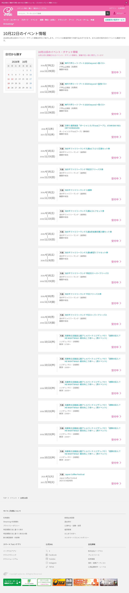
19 (12, 83)
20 (16, 83)
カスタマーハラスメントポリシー (76, 537)
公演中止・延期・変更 (72, 525)
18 (9, 83)
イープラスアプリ (9, 551)
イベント (34, 19)
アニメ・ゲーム (82, 19)
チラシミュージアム (10, 559)
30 (20, 70)
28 (12, 70)
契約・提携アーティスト (97, 563)
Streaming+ (8, 24)
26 (12, 87)
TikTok (51, 567)
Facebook (52, 555)
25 (9, 87)
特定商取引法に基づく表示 (13, 529)
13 (16, 79)
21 (20, 83)
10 (31, 74)
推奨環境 (67, 529)
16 (27, 79)
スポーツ (24, 19)
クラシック (62, 19)
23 (27, 83)
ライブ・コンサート (11, 19)
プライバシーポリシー (11, 525)
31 (31, 87)
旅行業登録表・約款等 (11, 537)
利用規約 (6, 518)
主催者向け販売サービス (115, 19)
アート (71, 19)
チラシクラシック (9, 555)
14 (20, 79)
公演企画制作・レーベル (97, 567)
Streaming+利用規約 (10, 521)
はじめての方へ (70, 533)
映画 (92, 19)
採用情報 (91, 559)
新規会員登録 (69, 518)
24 (31, 83)
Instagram (52, 563)
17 (31, 79)
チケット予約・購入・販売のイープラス (31, 8)
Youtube (52, 559)
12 (12, 79)
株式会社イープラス (95, 551)
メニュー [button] (120, 13)
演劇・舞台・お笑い (48, 19)
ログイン (112, 8)
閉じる (126, 3)
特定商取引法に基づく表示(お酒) (15, 533)
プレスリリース (93, 555)
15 (23, 79)
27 (9, 70)
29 (16, 70)
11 (9, 79)
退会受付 (67, 521)
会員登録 (121, 8)
